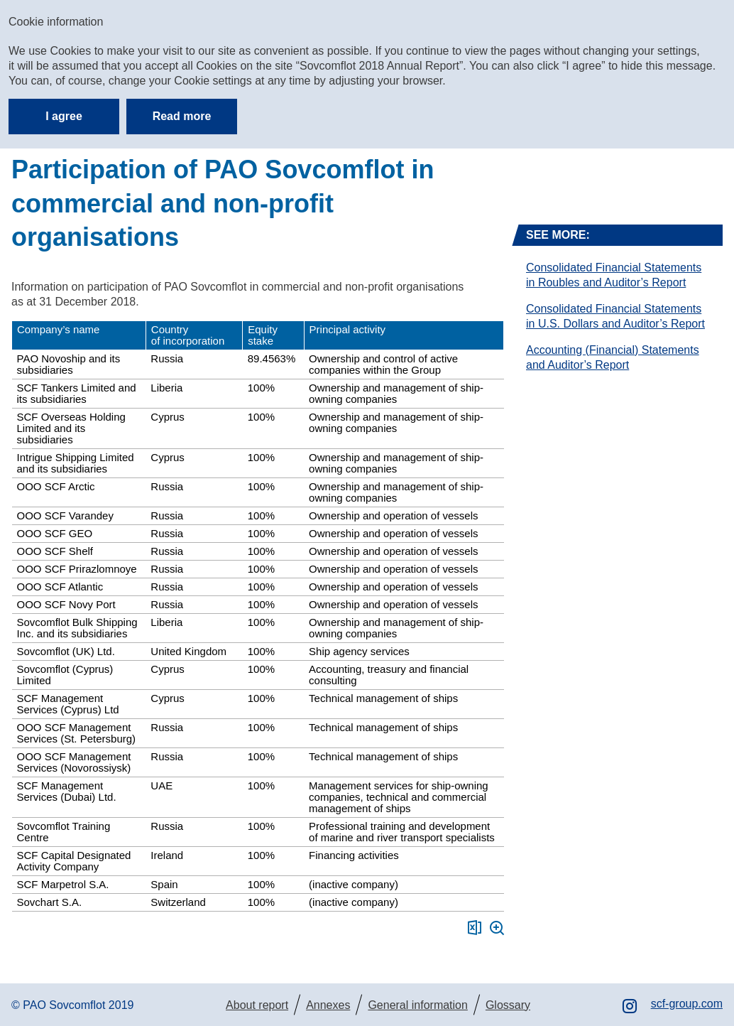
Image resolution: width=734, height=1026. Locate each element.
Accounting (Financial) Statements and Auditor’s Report (612, 357)
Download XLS (474, 927)
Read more (182, 116)
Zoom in (497, 928)
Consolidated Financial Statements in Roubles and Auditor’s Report (613, 274)
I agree (63, 116)
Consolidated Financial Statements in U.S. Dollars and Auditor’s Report (615, 316)
